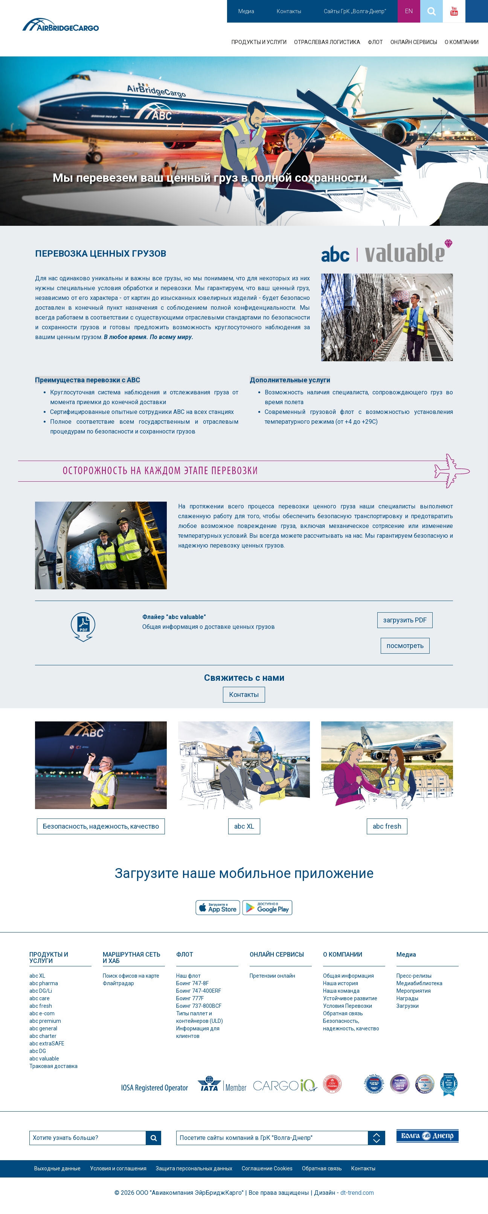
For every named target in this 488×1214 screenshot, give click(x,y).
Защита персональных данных (208, 1171)
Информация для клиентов (198, 1032)
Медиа (246, 11)
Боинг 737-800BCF (198, 1006)
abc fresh (387, 826)
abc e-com (42, 1013)
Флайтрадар (118, 983)
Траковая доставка (53, 1066)
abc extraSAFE (46, 1044)
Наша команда (341, 991)
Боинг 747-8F (192, 983)
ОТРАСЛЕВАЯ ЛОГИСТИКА (327, 42)
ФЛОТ (375, 42)
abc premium (45, 1021)
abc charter (42, 1036)
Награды (407, 998)
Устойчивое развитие (350, 998)
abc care (39, 998)
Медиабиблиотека (419, 983)
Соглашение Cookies (286, 1171)
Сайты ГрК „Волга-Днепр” (355, 11)
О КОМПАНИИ (462, 42)
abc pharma (43, 983)
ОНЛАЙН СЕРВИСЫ (413, 42)
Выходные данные (60, 1171)
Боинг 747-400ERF (198, 991)
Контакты (289, 11)
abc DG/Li (40, 991)
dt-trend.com (357, 1198)
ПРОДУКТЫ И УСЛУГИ (259, 42)
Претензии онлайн (272, 976)
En (409, 11)
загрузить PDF (405, 620)
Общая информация (348, 976)
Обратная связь (343, 1013)
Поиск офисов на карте (131, 976)
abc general (43, 1028)
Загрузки (407, 1006)
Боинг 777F (190, 998)
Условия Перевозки (347, 1006)
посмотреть (405, 646)
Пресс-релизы (414, 976)
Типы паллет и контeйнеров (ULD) (199, 1017)
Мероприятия (413, 991)
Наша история (340, 983)
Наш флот (188, 976)
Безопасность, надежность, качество (101, 826)
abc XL (244, 826)
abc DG (37, 1051)
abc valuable (44, 1059)
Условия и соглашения (126, 1171)
